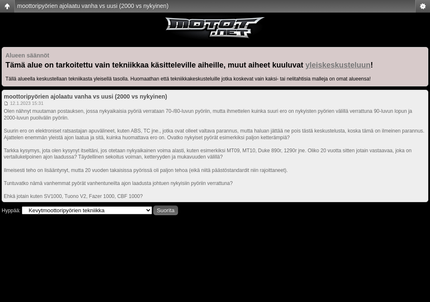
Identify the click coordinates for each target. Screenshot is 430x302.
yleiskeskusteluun (337, 65)
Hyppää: (11, 210)
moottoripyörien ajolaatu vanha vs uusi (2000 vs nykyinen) (92, 6)
